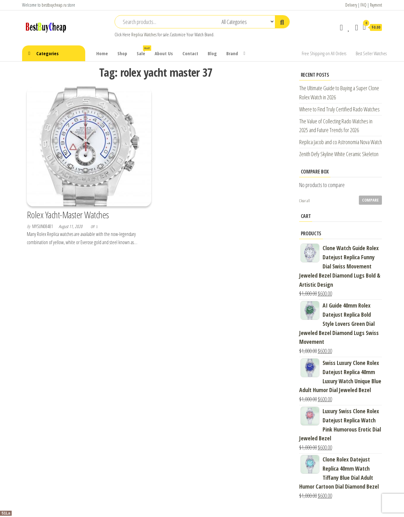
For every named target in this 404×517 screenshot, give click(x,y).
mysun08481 (43, 226)
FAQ (363, 5)
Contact (190, 53)
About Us (164, 53)
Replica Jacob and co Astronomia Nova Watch (340, 142)
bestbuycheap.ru (54, 5)
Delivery (351, 5)
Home (102, 53)
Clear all (304, 200)
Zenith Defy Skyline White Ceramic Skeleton (338, 154)
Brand (232, 53)
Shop (122, 53)
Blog (212, 53)
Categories (47, 53)
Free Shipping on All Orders (324, 53)
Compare (370, 200)
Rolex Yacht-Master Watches (68, 214)
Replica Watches (144, 35)
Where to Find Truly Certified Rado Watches (339, 109)
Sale (143, 50)
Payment (376, 5)
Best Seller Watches (371, 53)
